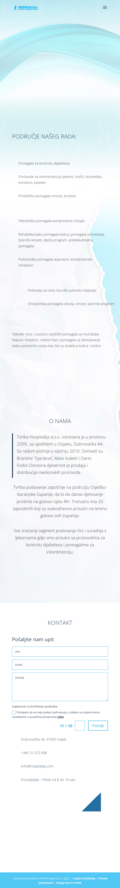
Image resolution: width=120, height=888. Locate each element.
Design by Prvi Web (68, 883)
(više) (60, 717)
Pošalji (98, 725)
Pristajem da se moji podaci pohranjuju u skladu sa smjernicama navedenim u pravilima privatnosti (56, 714)
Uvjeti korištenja (84, 878)
